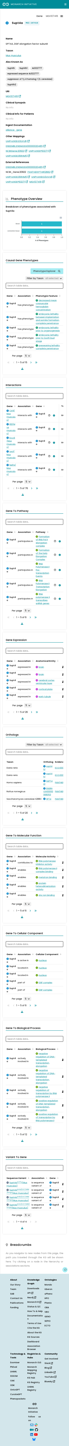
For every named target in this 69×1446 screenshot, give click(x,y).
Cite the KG (33, 1327)
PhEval (13, 1366)
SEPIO (48, 1321)
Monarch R (34, 1302)
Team (13, 1289)
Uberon (48, 1289)
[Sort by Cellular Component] (60, 954)
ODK (12, 1385)
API (30, 1292)
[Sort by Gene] (14, 295)
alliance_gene (14, 130)
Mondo (48, 1284)
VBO (47, 1311)
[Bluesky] (34, 1439)
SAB (12, 1293)
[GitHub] (36, 1429)
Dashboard (33, 1341)
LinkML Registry (31, 1388)
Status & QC (34, 1306)
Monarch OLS (34, 1362)
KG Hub (31, 1377)
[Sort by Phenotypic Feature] (59, 295)
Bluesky (50, 1381)
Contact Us (16, 1298)
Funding (14, 1307)
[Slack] (36, 1424)
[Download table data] (22, 368)
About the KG (34, 1332)
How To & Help (35, 1311)
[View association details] (53, 415)
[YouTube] (36, 1434)
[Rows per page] (27, 356)
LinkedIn (50, 1372)
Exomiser (15, 1362)
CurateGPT (16, 1394)
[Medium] (32, 1429)
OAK (12, 1380)
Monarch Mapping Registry (32, 1370)
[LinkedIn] (31, 1434)
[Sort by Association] (32, 295)
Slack (49, 1363)
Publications (16, 1302)
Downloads (33, 1288)
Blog (48, 1367)
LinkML (13, 1371)
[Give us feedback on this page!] (65, 1269)
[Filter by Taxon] (44, 278)
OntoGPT (15, 1389)
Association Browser (33, 1348)
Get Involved (51, 1358)
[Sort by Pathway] (47, 531)
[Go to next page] (30, 362)
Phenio (48, 1302)
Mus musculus (13, 55)
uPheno (48, 1293)
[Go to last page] (35, 362)
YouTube (50, 1376)
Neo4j (31, 1297)
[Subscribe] (31, 1424)
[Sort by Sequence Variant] (28, 1177)
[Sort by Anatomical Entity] (57, 660)
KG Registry (33, 1382)
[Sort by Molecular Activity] (57, 856)
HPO (47, 1298)
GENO (48, 1316)
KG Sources (33, 1337)
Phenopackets (17, 1398)
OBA (47, 1307)
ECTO (47, 1325)
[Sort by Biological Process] (57, 1048)
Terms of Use (34, 1323)
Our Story (15, 1284)
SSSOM (14, 1376)
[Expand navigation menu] (65, 4)
